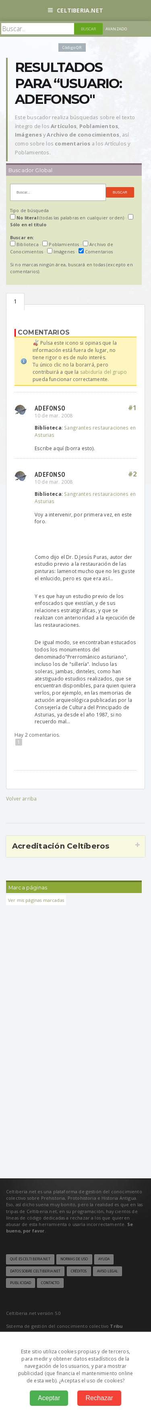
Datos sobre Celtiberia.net (35, 1271)
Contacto (50, 1283)
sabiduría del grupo (103, 372)
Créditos (79, 1271)
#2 (132, 474)
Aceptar (49, 1398)
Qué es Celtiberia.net (30, 1259)
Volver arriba (21, 798)
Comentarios (15, 301)
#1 (132, 407)
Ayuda (104, 1259)
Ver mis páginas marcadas (36, 900)
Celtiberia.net (75, 10)
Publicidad (20, 1283)
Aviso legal (107, 1271)
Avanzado (116, 29)
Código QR (72, 47)
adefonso (50, 408)
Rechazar (99, 1398)
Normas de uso (74, 1259)
